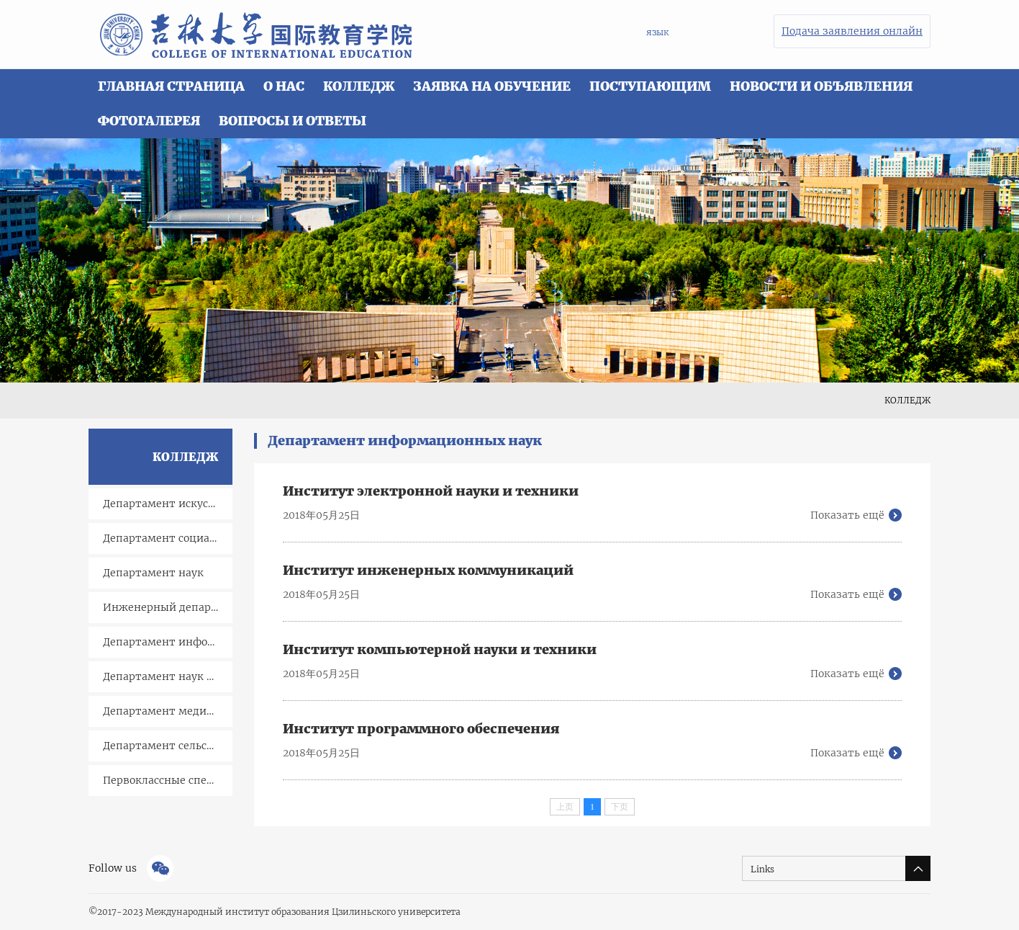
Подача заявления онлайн (852, 30)
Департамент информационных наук (167, 641)
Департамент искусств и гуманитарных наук (167, 503)
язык (657, 32)
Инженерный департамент (167, 607)
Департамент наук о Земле (167, 676)
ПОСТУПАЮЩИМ (650, 86)
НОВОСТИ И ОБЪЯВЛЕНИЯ (821, 86)
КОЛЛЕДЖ (358, 86)
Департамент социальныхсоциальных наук (167, 538)
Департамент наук (153, 572)
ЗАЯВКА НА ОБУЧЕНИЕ (492, 86)
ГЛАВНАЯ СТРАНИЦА (171, 86)
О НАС (283, 86)
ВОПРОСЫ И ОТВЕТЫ (292, 120)
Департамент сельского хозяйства (167, 745)
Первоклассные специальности (167, 780)
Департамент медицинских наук (167, 711)
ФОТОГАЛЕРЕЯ (149, 120)
